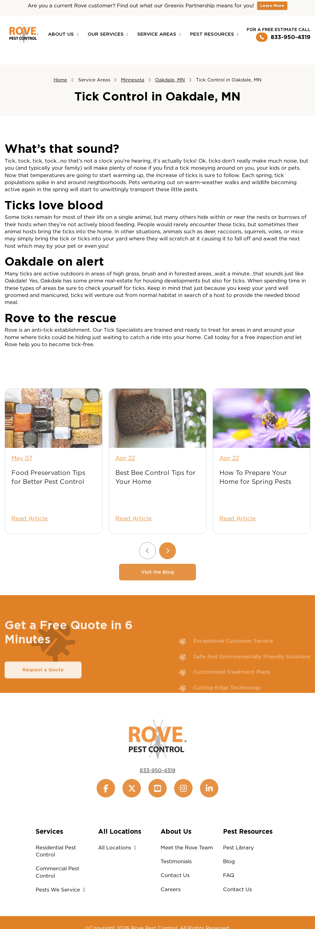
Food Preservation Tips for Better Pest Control (48, 492)
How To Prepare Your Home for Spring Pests (255, 492)
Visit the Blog (157, 587)
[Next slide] (167, 565)
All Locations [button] (118, 847)
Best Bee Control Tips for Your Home (155, 492)
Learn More (272, 5)
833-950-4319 (283, 37)
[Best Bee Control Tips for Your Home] (157, 433)
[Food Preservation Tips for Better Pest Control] (53, 433)
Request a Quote (43, 685)
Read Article (29, 533)
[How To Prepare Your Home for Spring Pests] (261, 433)
